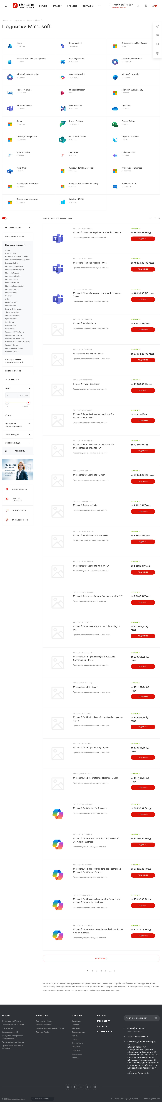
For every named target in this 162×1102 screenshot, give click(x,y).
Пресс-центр (103, 1021)
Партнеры (76, 1028)
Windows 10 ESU (76, 199)
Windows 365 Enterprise (28, 183)
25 (115, 971)
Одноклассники (88, 1087)
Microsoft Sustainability (132, 90)
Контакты (102, 1026)
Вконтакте (67, 1087)
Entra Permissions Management (31, 58)
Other (19, 121)
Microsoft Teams (24, 105)
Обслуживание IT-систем (12, 1021)
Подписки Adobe (19, 371)
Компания (77, 1016)
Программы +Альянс (19, 236)
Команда (75, 1025)
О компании (76, 1021)
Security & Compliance (27, 137)
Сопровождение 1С (10, 1032)
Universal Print (128, 152)
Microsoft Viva (75, 105)
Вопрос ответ (77, 1054)
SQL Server (74, 152)
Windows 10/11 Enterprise (81, 168)
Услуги (6, 1016)
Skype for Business (130, 137)
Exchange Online (76, 58)
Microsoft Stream (77, 90)
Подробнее (143, 239)
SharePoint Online (77, 137)
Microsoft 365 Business (132, 58)
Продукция (42, 1016)
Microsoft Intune (24, 90)
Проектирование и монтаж (13, 1042)
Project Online (128, 121)
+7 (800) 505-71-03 (121, 5)
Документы (76, 1047)
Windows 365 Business (132, 168)
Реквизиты (76, 1050)
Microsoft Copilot (77, 74)
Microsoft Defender (131, 74)
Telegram (74, 1087)
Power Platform (76, 121)
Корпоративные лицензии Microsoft (19, 361)
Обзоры (75, 1058)
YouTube (81, 1087)
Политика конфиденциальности (125, 1099)
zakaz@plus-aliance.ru (137, 1036)
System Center (23, 152)
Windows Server (129, 183)
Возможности (104, 1031)
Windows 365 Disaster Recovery (83, 183)
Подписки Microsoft (19, 245)
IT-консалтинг (7, 1028)
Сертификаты (77, 1043)
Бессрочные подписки (27, 199)
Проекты (101, 1016)
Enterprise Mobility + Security (135, 43)
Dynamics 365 (75, 43)
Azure (19, 43)
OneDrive (126, 105)
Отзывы (75, 1036)
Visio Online (22, 168)
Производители (78, 1032)
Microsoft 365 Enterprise (28, 74)
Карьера (75, 1039)
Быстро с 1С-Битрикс (41, 1099)
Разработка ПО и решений (13, 1025)
